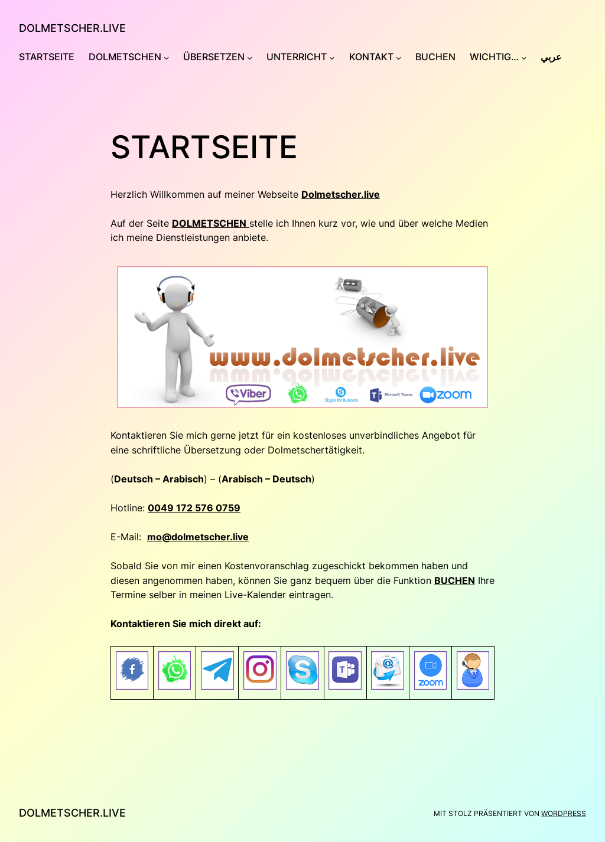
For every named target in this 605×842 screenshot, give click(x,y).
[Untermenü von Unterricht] (331, 57)
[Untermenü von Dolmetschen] (166, 57)
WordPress (563, 813)
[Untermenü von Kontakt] (398, 57)
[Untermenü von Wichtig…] (523, 57)
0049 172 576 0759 (194, 508)
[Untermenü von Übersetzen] (249, 57)
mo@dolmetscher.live (198, 537)
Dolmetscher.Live (72, 28)
